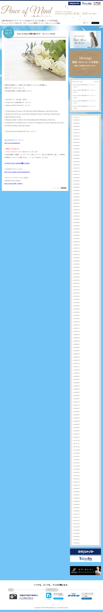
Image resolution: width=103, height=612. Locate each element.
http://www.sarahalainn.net (12, 143)
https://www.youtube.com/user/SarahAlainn (17, 172)
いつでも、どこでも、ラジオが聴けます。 (51, 585)
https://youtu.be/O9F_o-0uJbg (13, 183)
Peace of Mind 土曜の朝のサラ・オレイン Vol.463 (36, 34)
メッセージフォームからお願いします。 (17, 163)
